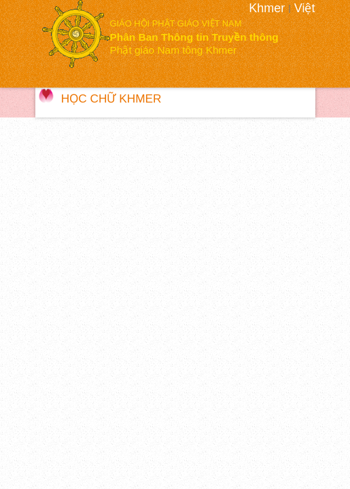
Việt (304, 8)
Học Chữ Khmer (111, 98)
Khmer (267, 8)
